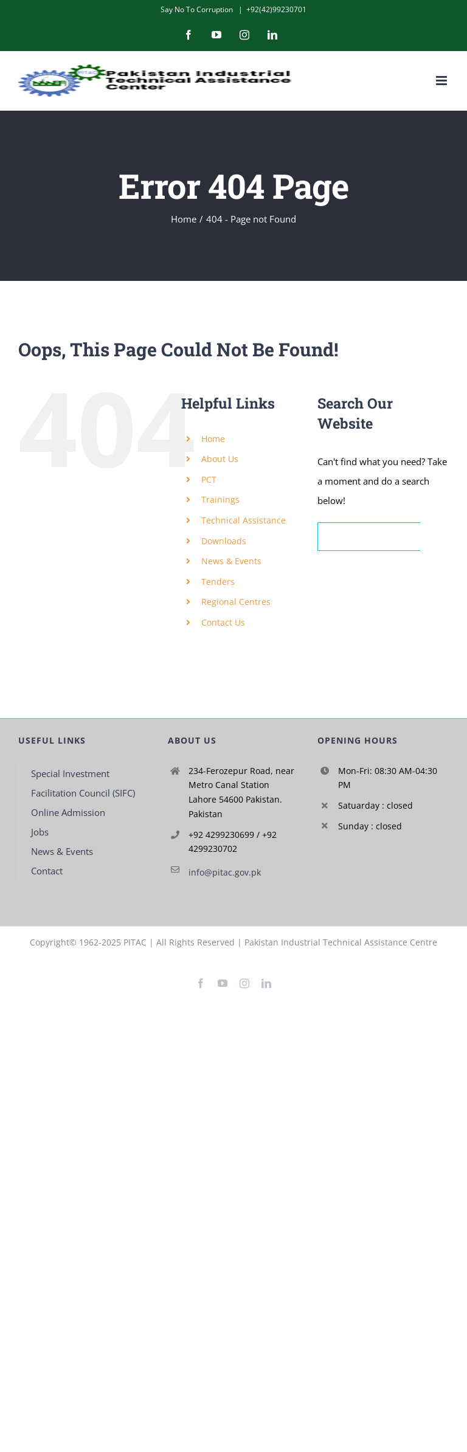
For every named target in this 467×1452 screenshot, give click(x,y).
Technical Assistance (243, 520)
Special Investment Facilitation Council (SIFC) (83, 783)
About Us (219, 459)
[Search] (434, 536)
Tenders (218, 581)
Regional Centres (236, 601)
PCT (208, 479)
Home (213, 438)
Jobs (40, 832)
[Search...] (368, 536)
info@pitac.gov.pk (225, 872)
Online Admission (68, 812)
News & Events (231, 561)
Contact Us (223, 622)
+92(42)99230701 (276, 9)
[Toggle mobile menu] (442, 80)
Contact (47, 871)
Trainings (220, 499)
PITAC (135, 942)
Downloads (223, 541)
